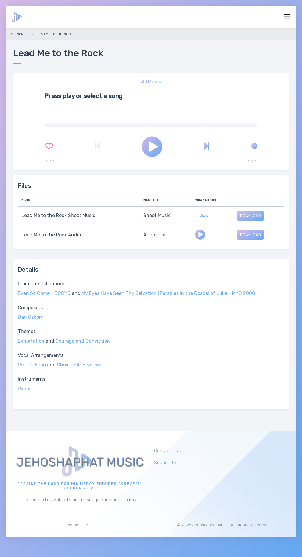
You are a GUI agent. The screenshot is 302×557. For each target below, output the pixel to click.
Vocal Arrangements (40, 355)
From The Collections (41, 284)
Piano (24, 389)
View (204, 215)
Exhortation (31, 341)
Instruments (32, 379)
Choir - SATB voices (79, 365)
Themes (27, 331)
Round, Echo (32, 365)
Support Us (166, 462)
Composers (30, 307)
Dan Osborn (31, 317)
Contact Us (166, 451)
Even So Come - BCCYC (44, 293)
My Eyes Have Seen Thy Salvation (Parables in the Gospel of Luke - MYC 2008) (169, 293)
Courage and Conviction (82, 341)
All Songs (19, 34)
